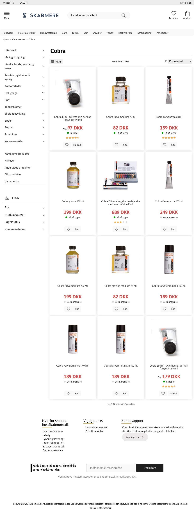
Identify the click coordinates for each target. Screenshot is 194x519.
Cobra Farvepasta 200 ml (169, 201)
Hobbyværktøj (125, 32)
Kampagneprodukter (17, 153)
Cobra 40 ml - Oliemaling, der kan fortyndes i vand (72, 118)
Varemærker (12, 181)
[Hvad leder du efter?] (98, 15)
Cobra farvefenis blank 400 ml (169, 285)
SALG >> (24, 2)
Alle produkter (13, 174)
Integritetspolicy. (126, 476)
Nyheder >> (8, 2)
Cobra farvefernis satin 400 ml (121, 365)
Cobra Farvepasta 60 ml (169, 116)
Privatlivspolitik (94, 431)
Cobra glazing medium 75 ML (120, 285)
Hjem (6, 39)
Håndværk (8, 32)
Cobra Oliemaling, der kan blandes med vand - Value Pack (120, 203)
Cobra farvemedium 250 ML (72, 285)
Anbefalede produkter (18, 167)
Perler (110, 32)
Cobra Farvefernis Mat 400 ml (72, 365)
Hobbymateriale (48, 32)
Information (185, 2)
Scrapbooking (144, 32)
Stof (86, 32)
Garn (64, 32)
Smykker (97, 32)
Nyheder (10, 160)
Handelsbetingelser (96, 427)
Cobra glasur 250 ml (73, 201)
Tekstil (75, 32)
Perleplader (162, 32)
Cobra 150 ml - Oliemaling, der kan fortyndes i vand (169, 367)
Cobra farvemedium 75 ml (120, 116)
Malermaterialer (26, 32)
